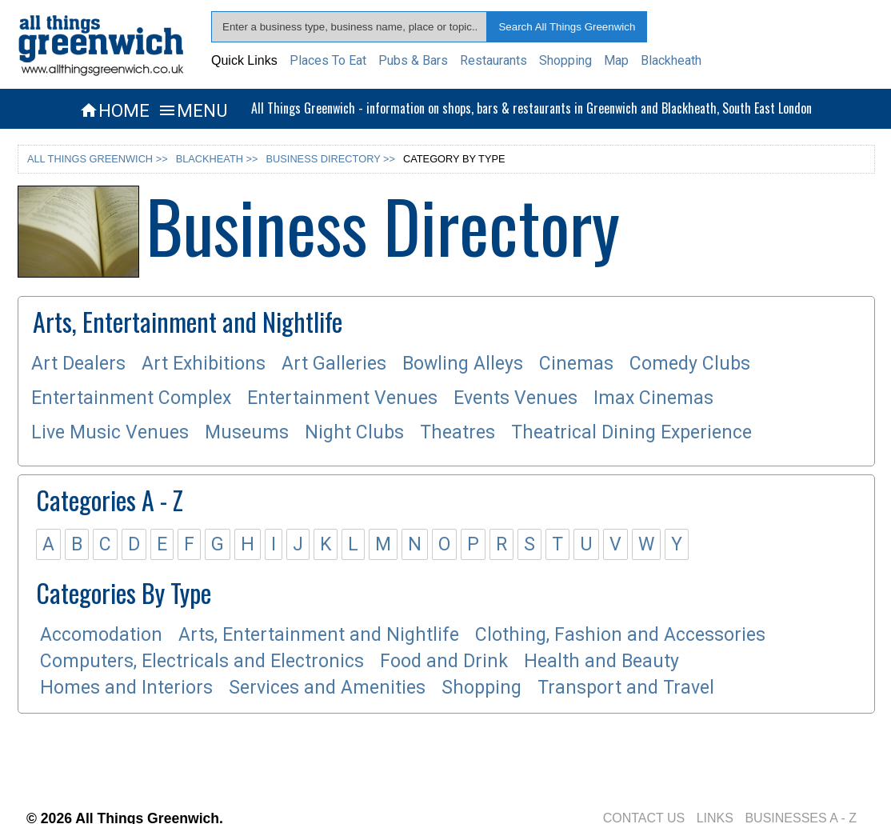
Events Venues (515, 398)
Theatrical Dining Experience (631, 432)
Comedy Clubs (689, 363)
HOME (114, 110)
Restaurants (493, 60)
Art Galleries (334, 363)
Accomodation (101, 635)
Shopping (565, 60)
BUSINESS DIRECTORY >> (330, 159)
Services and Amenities (327, 687)
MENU (192, 110)
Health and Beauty (601, 661)
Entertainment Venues (342, 398)
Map (616, 60)
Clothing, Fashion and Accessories (620, 635)
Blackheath (671, 60)
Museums (247, 432)
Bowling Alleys (462, 363)
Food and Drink (444, 661)
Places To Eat (328, 60)
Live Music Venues (110, 432)
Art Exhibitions (204, 363)
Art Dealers (78, 363)
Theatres (457, 432)
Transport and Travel (625, 687)
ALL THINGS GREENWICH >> (97, 159)
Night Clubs (354, 432)
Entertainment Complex (131, 398)
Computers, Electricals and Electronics (202, 661)
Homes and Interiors (126, 687)
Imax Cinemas (653, 398)
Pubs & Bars (413, 60)
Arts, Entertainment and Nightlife (318, 635)
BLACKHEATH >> (217, 159)
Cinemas (576, 363)
